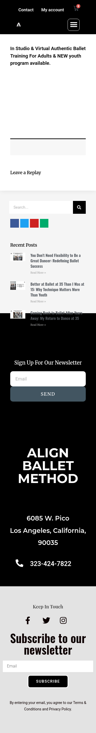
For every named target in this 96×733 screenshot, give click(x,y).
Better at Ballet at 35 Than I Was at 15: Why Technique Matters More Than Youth (57, 289)
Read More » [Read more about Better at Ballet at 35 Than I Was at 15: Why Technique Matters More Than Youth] (38, 301)
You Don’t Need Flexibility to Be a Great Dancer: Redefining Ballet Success (55, 260)
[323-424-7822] (19, 563)
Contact (26, 9)
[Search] (79, 207)
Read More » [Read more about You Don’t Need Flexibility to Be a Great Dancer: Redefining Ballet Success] (38, 272)
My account (52, 9)
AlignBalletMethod (48, 465)
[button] (74, 25)
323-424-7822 (50, 564)
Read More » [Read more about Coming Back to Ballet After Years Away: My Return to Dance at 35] (38, 325)
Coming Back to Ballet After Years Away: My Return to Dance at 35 (56, 315)
